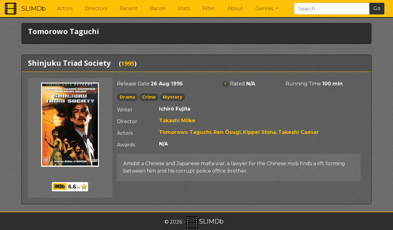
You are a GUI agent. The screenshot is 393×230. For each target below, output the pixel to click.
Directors (96, 8)
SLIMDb (33, 8)
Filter (208, 8)
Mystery (172, 97)
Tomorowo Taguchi (185, 132)
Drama (127, 97)
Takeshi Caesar (298, 132)
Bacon (157, 8)
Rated (237, 84)
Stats (184, 8)
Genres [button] (264, 8)
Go (376, 8)
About (235, 8)
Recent (128, 8)
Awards (126, 145)
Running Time (303, 84)
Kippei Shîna (259, 132)
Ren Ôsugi (227, 132)
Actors (64, 8)
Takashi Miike (177, 120)
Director (127, 121)
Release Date (133, 84)
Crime (149, 97)
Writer (125, 110)
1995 (127, 63)
